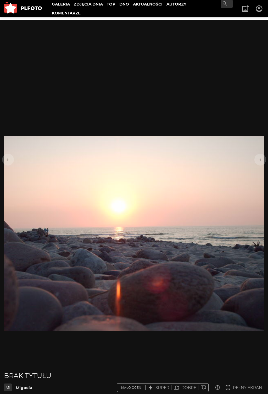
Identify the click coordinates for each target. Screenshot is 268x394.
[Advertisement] (134, 56)
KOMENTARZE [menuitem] (66, 12)
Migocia (24, 387)
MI (7, 387)
